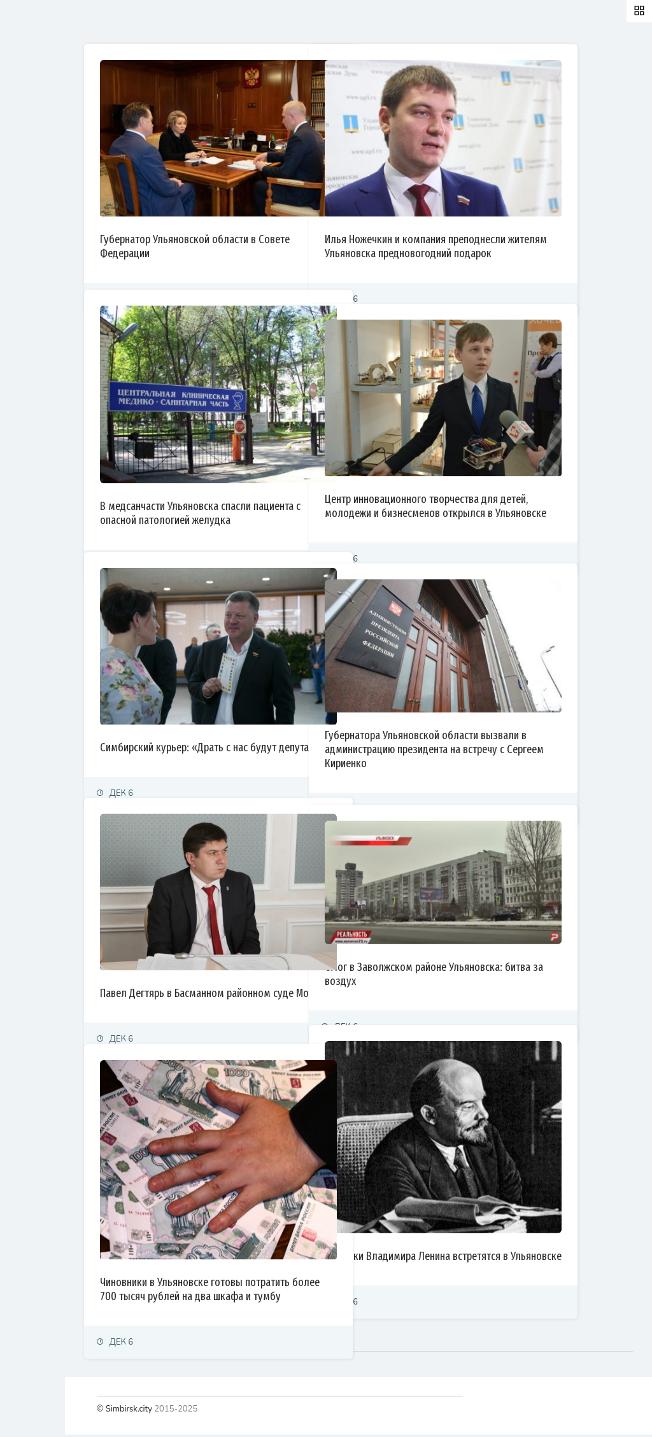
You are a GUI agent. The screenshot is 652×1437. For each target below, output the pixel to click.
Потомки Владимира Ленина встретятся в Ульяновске (523, 1222)
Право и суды (38, 203)
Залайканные (229, 21)
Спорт (24, 287)
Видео (25, 371)
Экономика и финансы (55, 175)
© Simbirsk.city (231, 1411)
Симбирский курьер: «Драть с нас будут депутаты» (295, 721)
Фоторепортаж (41, 343)
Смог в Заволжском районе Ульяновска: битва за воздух (520, 948)
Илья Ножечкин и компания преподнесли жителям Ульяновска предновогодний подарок (522, 220)
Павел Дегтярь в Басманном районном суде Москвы (292, 967)
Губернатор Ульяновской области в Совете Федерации (285, 213)
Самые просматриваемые (338, 21)
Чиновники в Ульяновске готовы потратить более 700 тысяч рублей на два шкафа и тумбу (291, 1254)
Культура (30, 259)
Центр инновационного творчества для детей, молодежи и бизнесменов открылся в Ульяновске (518, 480)
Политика (31, 147)
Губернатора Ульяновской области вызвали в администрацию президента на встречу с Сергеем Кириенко (524, 721)
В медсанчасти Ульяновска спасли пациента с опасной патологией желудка (297, 476)
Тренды (27, 315)
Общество (32, 231)
